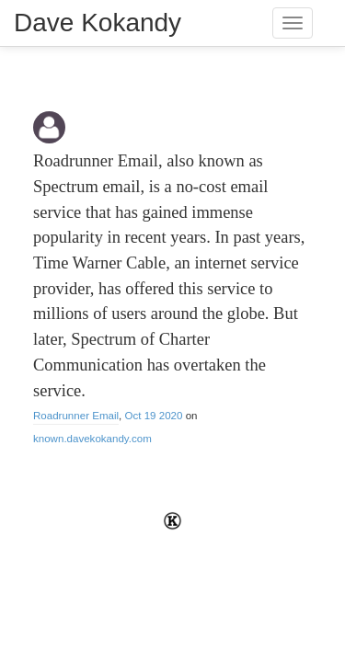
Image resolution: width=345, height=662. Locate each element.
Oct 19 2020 (154, 415)
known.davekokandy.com (92, 438)
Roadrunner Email (76, 415)
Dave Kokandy (97, 22)
